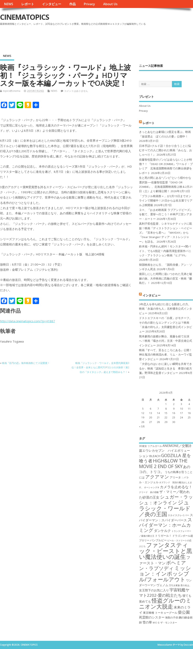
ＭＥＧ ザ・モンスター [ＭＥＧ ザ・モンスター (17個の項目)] (165, 622)
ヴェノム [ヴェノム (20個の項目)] (162, 585)
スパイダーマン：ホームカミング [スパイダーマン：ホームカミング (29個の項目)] (165, 525)
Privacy (89, 4)
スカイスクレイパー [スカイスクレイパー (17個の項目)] (178, 515)
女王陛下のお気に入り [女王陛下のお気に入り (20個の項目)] (154, 590)
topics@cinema (11, 91)
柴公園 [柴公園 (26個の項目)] (184, 612)
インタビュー (51, 4)
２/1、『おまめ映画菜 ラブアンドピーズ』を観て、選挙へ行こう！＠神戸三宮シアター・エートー (166, 214)
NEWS (8, 4)
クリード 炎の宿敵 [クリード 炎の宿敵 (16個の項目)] (149, 492)
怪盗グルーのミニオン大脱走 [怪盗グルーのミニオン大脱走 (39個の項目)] (165, 603)
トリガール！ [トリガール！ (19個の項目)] (163, 535)
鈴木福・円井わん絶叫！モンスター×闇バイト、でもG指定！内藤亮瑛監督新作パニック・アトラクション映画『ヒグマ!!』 (165, 251)
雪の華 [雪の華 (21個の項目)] (147, 622)
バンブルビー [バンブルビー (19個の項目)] (158, 540)
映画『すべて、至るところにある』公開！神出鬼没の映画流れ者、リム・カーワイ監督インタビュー (165, 354)
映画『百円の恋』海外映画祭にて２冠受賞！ (26, 363)
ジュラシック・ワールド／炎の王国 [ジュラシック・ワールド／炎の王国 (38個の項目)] (165, 508)
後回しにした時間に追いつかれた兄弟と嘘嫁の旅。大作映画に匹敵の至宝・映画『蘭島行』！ (165, 278)
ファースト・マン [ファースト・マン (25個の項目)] (164, 560)
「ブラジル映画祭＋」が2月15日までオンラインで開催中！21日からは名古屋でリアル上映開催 (165, 200)
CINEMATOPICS (24, 17)
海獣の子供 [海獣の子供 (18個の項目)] (171, 617)
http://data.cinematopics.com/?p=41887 (27, 321)
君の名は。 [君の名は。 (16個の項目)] (185, 585)
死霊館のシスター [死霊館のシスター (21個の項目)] (152, 617)
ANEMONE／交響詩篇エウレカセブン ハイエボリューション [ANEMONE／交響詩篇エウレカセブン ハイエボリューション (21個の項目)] (165, 451)
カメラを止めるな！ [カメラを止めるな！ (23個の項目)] (176, 486)
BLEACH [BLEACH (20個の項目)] (155, 456)
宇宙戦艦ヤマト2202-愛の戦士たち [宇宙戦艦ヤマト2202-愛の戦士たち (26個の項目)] (164, 592)
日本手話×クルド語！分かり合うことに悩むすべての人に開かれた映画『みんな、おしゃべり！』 (165, 150)
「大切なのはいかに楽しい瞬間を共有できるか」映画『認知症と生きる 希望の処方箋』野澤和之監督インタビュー (165, 368)
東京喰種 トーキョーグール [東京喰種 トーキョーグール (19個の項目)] (160, 612)
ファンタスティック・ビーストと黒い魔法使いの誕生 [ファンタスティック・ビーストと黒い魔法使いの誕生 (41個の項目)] (165, 551)
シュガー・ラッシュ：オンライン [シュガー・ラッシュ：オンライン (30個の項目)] (166, 500)
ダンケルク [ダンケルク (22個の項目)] (162, 530)
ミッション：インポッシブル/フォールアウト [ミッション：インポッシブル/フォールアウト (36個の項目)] (165, 573)
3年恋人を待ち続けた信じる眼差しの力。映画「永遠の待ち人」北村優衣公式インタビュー (165, 308)
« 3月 (142, 426)
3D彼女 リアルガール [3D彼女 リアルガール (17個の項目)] (150, 446)
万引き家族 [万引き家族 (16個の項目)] (174, 585)
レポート (27, 4)
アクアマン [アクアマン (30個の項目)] (157, 476)
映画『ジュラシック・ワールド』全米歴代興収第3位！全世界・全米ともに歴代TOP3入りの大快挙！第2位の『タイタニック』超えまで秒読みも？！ (100, 367)
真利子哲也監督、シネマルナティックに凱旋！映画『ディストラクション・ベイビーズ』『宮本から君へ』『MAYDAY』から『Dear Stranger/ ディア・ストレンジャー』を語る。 (165, 232)
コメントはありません (76, 91)
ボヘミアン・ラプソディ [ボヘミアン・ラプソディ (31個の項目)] (162, 565)
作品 (72, 4)
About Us (110, 4)
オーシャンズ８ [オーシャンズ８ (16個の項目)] (151, 487)
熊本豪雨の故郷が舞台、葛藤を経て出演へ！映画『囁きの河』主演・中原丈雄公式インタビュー (165, 341)
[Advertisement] (117, 38)
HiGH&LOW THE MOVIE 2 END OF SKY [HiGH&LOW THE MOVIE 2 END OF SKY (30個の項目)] (163, 463)
